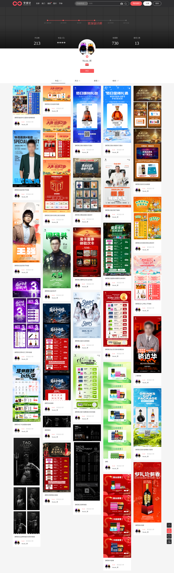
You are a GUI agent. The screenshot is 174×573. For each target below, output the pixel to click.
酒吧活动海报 (49, 403)
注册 (147, 3)
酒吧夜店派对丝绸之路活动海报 (55, 215)
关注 (87, 71)
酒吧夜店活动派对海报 (52, 104)
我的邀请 (136, 3)
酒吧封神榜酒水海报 (51, 495)
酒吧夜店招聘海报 (81, 505)
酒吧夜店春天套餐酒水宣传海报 (85, 412)
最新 (49, 3)
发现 (96, 81)
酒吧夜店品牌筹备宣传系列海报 (24, 537)
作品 (58, 81)
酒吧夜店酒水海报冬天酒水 (83, 145)
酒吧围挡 (48, 430)
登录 (157, 3)
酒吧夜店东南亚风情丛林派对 (144, 243)
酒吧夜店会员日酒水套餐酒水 (114, 349)
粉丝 (116, 81)
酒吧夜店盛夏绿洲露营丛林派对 (115, 278)
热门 (43, 3)
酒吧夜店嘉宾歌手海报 (21, 190)
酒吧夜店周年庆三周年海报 (23, 352)
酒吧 (106, 461)
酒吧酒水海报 (139, 525)
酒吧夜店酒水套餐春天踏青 (144, 449)
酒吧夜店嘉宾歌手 (50, 291)
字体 (60, 3)
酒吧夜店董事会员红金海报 (83, 280)
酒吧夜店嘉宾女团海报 (82, 341)
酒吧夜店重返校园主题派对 (83, 215)
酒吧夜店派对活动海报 (142, 184)
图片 (55, 3)
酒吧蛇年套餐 (109, 560)
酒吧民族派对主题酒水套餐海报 (24, 118)
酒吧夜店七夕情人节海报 (143, 304)
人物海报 (138, 376)
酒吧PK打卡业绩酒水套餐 (22, 424)
